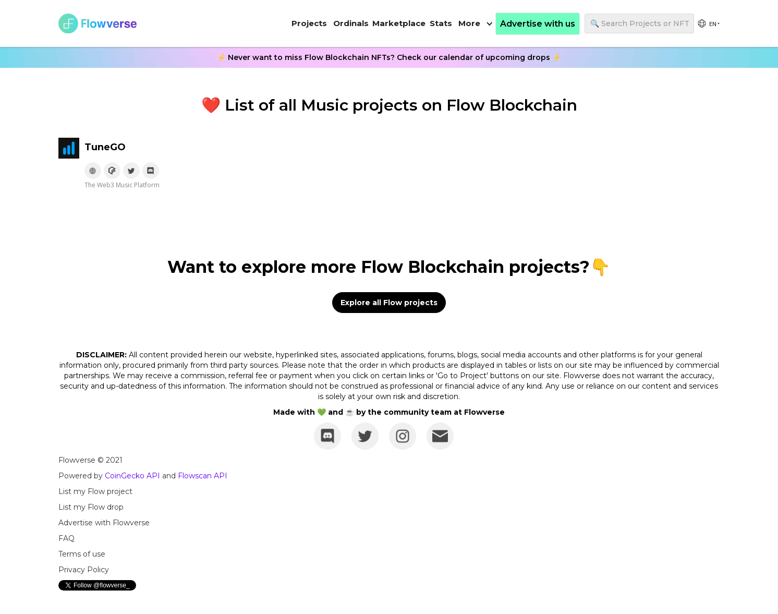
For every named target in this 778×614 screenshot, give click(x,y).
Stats (441, 23)
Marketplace (399, 23)
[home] (97, 23)
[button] (475, 23)
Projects (309, 23)
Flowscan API (202, 475)
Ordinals (351, 23)
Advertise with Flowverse (104, 522)
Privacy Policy (83, 569)
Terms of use (81, 554)
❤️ (211, 105)
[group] (708, 23)
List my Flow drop (91, 507)
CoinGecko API (132, 475)
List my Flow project (95, 491)
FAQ (66, 538)
